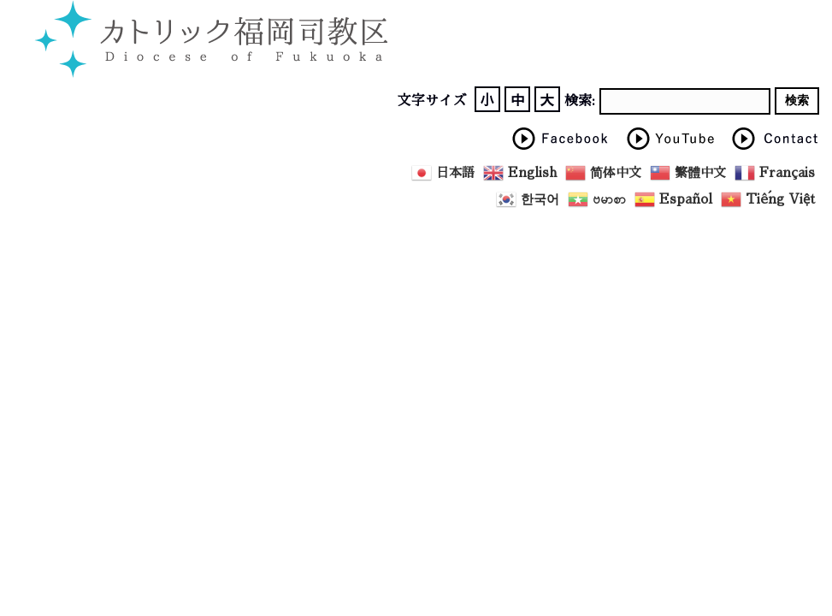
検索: (579, 101)
